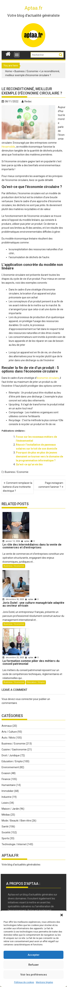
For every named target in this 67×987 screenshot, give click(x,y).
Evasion (6, 773)
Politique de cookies (24, 982)
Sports (5, 838)
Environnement (10, 767)
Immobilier (8, 791)
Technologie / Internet (14, 844)
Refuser (33, 964)
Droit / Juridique (11, 755)
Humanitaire (9, 785)
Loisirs (5, 802)
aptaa (25, 541)
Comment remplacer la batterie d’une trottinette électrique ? (17, 486)
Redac (27, 101)
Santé (5, 826)
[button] (61, 915)
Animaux (7, 725)
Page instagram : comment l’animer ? (51, 484)
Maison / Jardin (10, 808)
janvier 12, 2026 (12, 541)
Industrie (6, 796)
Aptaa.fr (33, 8)
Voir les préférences (33, 974)
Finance (6, 779)
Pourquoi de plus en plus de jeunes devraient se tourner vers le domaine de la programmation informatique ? (39, 456)
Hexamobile (8, 146)
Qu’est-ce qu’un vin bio (29, 464)
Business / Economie (26, 71)
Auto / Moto (8, 737)
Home (8, 71)
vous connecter (24, 699)
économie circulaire (48, 377)
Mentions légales (44, 982)
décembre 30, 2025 (13, 599)
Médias (6, 814)
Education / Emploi (36, 682)
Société (6, 832)
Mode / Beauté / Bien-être (16, 820)
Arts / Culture (9, 731)
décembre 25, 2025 (13, 657)
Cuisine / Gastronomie (14, 749)
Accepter (33, 954)
